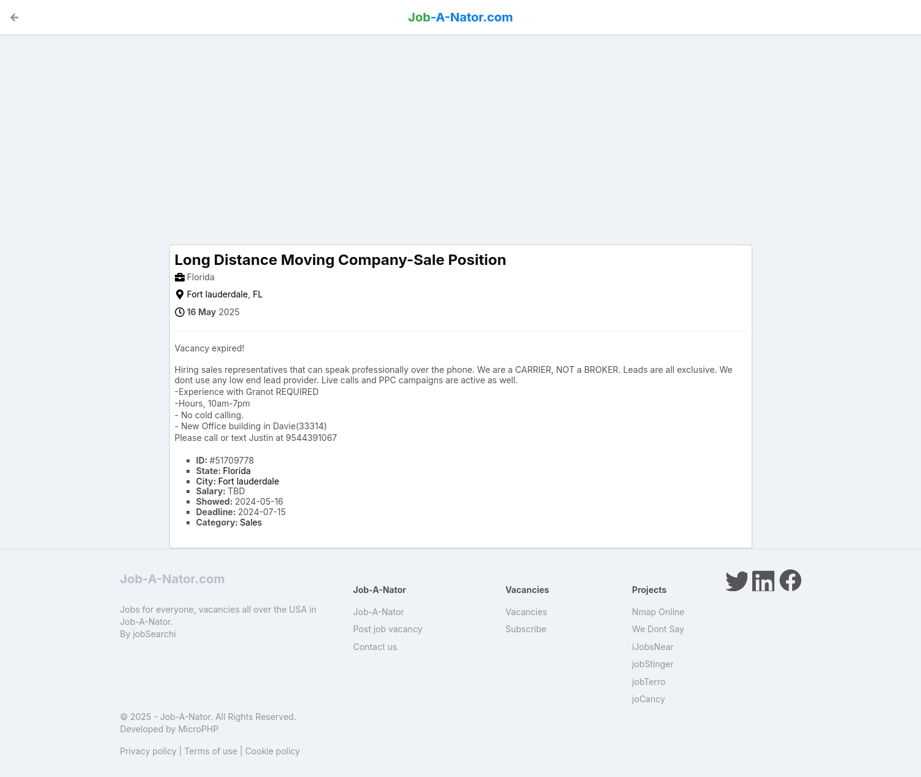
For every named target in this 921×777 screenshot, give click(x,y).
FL (258, 294)
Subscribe (526, 629)
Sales (251, 522)
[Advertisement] (461, 129)
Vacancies (526, 612)
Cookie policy (272, 751)
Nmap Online (658, 612)
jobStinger (653, 664)
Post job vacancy (388, 629)
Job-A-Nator (378, 612)
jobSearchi (154, 634)
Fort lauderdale (217, 294)
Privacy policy (148, 751)
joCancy (648, 699)
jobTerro (648, 681)
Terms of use (210, 751)
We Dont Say (658, 629)
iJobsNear (653, 646)
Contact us (375, 646)
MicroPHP (198, 729)
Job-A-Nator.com (172, 579)
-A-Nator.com (460, 17)
